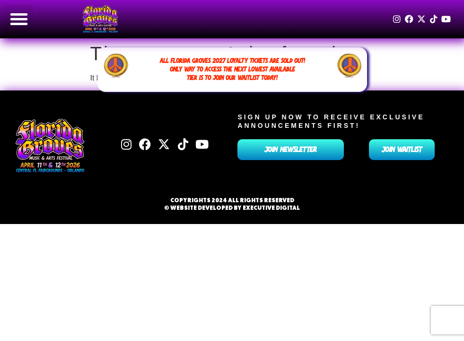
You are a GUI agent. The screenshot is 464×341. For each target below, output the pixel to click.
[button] (19, 19)
